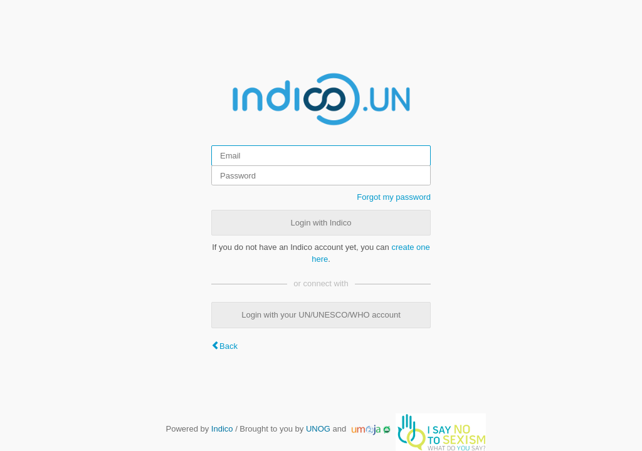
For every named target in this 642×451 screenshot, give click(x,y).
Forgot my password (394, 197)
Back (228, 346)
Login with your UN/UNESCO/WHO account (321, 314)
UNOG (318, 428)
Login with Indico (321, 222)
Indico (222, 428)
